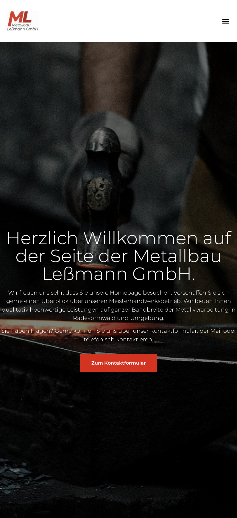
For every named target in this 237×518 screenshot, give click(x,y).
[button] (225, 21)
